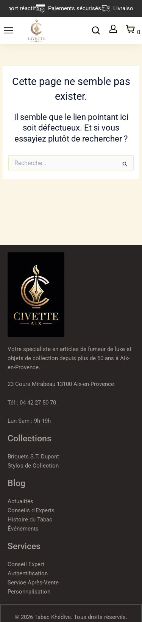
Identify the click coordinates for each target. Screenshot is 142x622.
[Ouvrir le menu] (8, 30)
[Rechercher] (95, 30)
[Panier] (132, 30)
